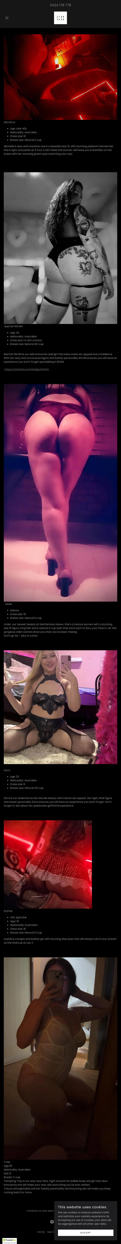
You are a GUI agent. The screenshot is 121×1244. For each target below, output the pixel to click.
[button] (12, 18)
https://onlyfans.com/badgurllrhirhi (26, 369)
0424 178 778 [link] (60, 5)
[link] (60, 18)
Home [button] (41, 1232)
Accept (85, 1237)
